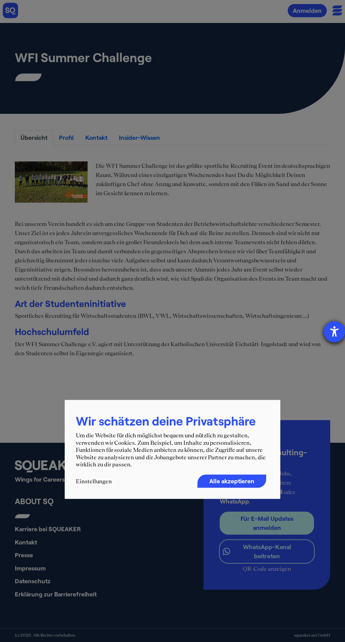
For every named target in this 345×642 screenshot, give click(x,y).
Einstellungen (94, 481)
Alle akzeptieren (231, 481)
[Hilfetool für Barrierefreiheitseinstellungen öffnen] (334, 331)
